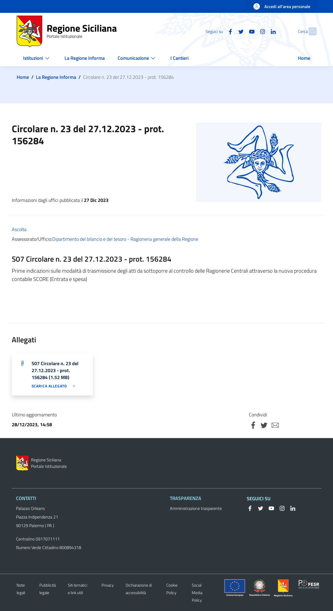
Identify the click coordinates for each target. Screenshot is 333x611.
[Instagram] (252, 31)
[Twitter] (230, 31)
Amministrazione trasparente (196, 508)
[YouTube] (241, 31)
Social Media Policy (197, 592)
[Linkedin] (262, 31)
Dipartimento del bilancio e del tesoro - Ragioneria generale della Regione (125, 239)
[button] (310, 31)
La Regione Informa (56, 77)
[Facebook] (220, 31)
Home (23, 77)
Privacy (108, 585)
